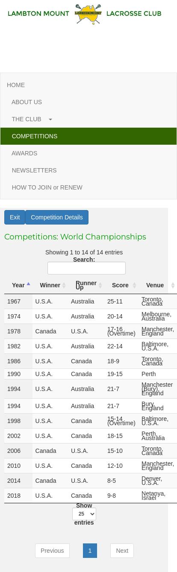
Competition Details (57, 217)
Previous (52, 550)
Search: (85, 265)
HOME (16, 85)
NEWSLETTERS (34, 170)
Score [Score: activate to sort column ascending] (120, 285)
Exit (15, 217)
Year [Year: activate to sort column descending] (18, 285)
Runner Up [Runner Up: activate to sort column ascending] (86, 285)
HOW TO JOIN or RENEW (47, 187)
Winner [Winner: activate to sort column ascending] (50, 285)
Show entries (84, 514)
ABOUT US (27, 102)
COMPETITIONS (34, 136)
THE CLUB (29, 119)
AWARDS (24, 153)
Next (122, 550)
